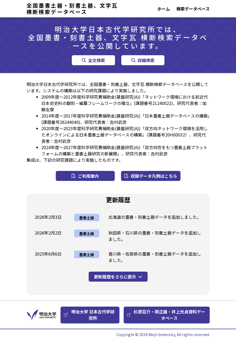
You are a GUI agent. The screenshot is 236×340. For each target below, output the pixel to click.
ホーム (163, 9)
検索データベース (193, 9)
